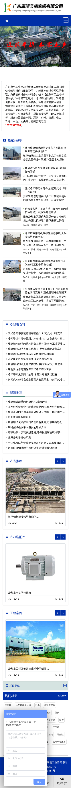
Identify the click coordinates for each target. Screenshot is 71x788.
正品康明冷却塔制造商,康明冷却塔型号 (30, 359)
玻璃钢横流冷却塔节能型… (23, 516)
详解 (48, 712)
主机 (33, 305)
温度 (61, 720)
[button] (63, 461)
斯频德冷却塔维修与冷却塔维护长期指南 (31, 353)
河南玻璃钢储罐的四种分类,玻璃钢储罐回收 (32, 447)
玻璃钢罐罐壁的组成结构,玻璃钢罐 (27, 401)
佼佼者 (56, 727)
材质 (54, 277)
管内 (57, 712)
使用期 (8, 705)
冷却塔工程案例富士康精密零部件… (28, 668)
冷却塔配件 (55, 249)
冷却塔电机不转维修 (19, 592)
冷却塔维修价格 (23, 705)
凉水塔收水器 (59, 742)
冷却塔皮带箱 (48, 720)
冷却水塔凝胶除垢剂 (19, 417)
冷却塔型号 (49, 705)
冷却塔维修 (42, 305)
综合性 (60, 734)
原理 (33, 249)
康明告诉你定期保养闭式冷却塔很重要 (29, 369)
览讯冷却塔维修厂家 (19, 437)
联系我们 (62, 780)
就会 (37, 705)
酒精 (50, 734)
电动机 (34, 277)
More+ (62, 695)
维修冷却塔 (36, 225)
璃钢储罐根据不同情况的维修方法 (27, 427)
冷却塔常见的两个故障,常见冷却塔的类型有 (32, 374)
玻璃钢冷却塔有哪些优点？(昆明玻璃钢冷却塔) (34, 348)
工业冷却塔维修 (34, 9)
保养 (46, 225)
